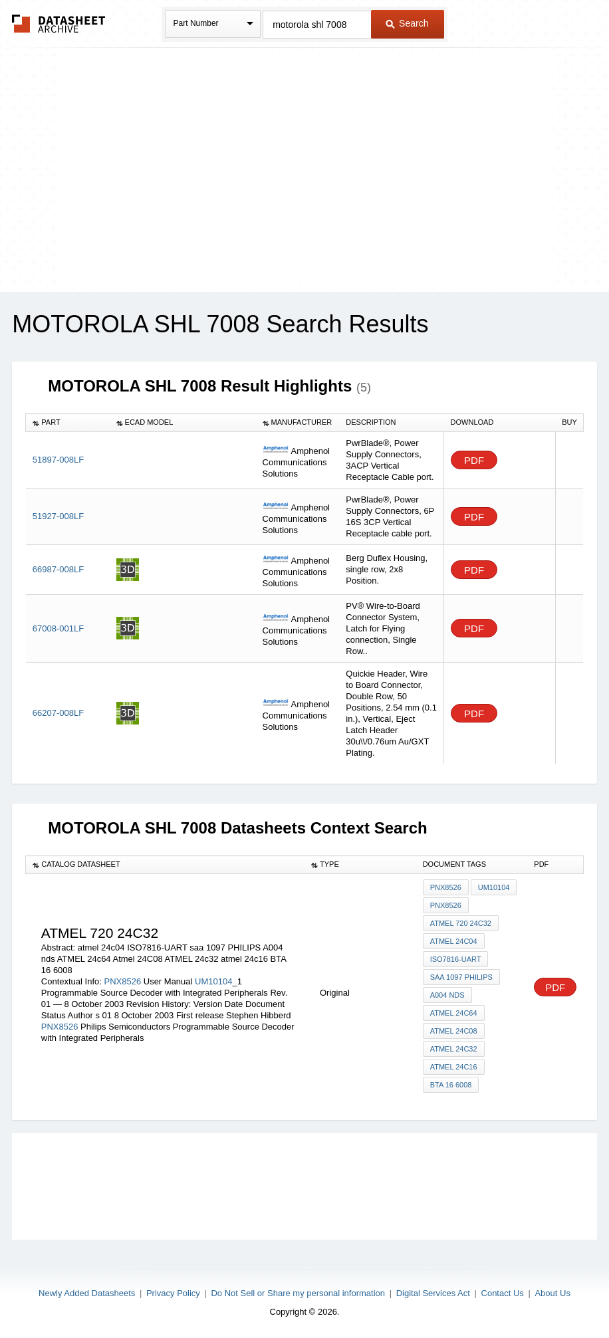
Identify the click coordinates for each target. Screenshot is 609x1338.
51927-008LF (58, 516)
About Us (552, 1293)
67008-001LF (58, 628)
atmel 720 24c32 (460, 923)
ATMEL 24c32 (453, 1049)
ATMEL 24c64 (453, 1013)
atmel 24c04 (453, 941)
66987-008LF (58, 569)
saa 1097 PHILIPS (461, 977)
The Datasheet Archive (59, 24)
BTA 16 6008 (451, 1085)
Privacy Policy (173, 1293)
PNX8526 (122, 981)
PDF (474, 460)
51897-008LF (58, 460)
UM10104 (213, 981)
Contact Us (502, 1293)
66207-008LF (58, 713)
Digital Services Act (433, 1293)
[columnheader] (68, 422)
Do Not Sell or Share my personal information (298, 1293)
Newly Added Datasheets (87, 1293)
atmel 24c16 (453, 1067)
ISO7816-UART (455, 959)
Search (407, 23)
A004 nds (447, 995)
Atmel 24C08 (453, 1031)
